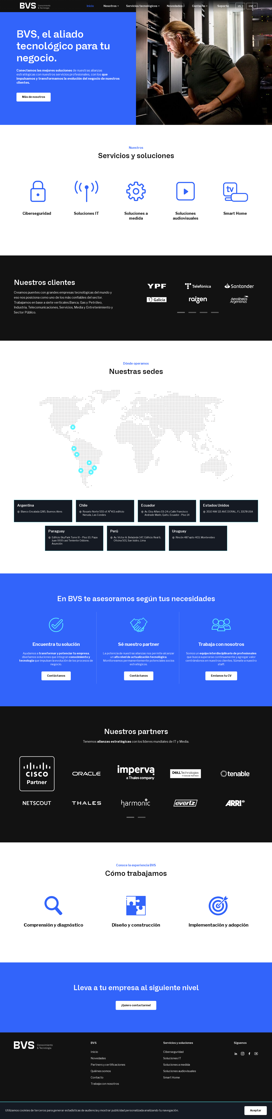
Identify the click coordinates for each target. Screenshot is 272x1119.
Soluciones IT (172, 1058)
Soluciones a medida (176, 1064)
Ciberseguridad (173, 1052)
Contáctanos (56, 675)
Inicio (90, 6)
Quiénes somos (101, 1071)
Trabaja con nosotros (105, 1083)
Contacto (97, 1077)
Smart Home (171, 1077)
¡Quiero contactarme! (136, 1005)
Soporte (223, 6)
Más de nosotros (33, 97)
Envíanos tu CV (221, 675)
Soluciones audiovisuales (179, 1071)
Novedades (98, 1058)
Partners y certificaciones (108, 1064)
